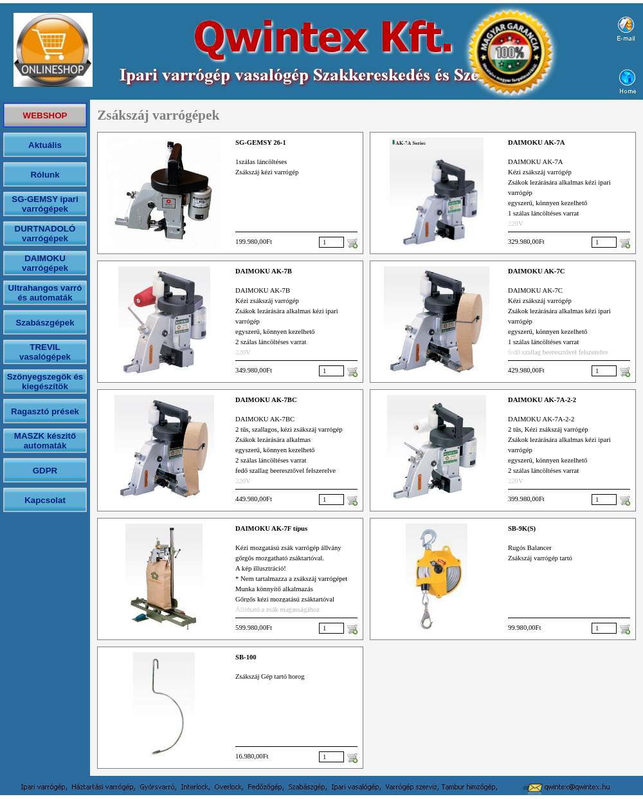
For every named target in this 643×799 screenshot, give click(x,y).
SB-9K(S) (522, 528)
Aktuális (45, 145)
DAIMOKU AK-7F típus (271, 528)
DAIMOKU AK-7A (536, 142)
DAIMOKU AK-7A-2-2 (542, 399)
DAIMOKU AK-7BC (266, 399)
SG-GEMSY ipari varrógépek (45, 204)
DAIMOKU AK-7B (263, 271)
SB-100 (246, 657)
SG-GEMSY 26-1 (260, 142)
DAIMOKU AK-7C (536, 271)
